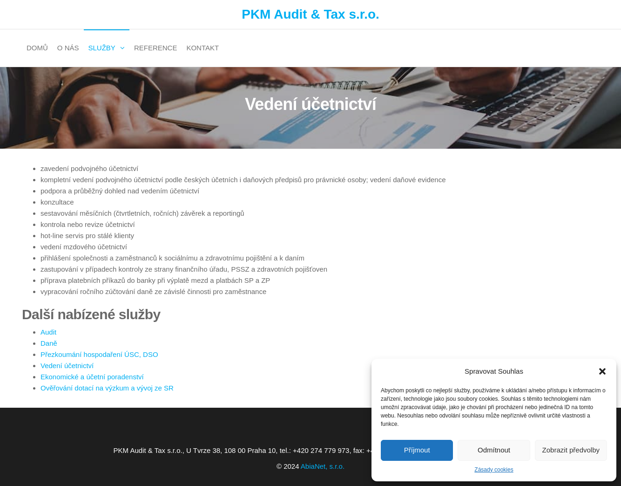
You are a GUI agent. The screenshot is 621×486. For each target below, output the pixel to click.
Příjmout (417, 450)
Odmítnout (494, 450)
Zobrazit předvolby (571, 450)
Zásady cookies (493, 469)
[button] (602, 371)
